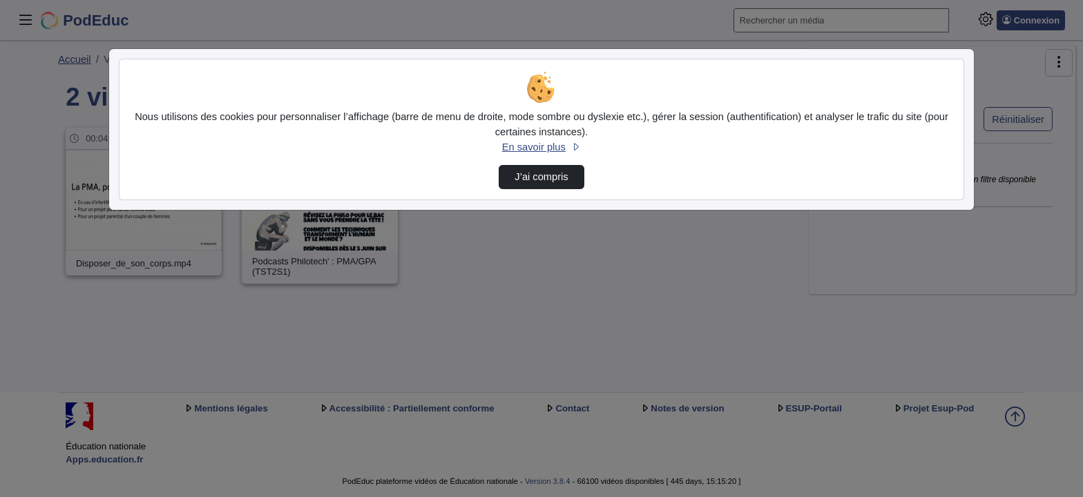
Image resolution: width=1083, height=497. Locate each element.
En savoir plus (541, 147)
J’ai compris (541, 176)
